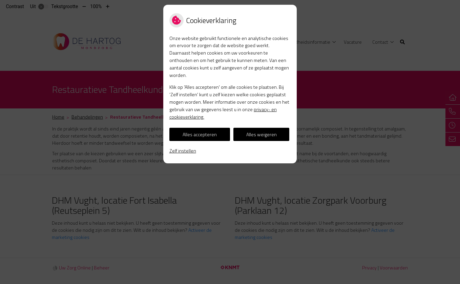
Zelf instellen (182, 150)
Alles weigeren (261, 134)
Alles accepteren (200, 134)
